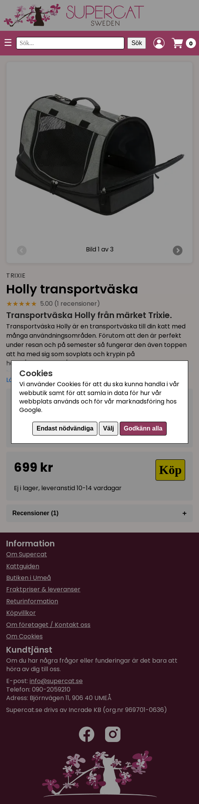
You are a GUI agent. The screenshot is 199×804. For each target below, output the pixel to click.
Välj (108, 428)
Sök (136, 43)
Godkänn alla (143, 428)
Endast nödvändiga (65, 428)
